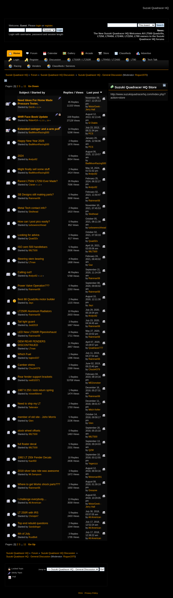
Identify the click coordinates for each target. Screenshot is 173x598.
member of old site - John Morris (37, 417)
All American (35, 502)
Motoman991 (95, 477)
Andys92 (33, 159)
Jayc (31, 302)
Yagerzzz (93, 463)
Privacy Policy (91, 593)
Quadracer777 (96, 348)
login (38, 25)
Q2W (91, 450)
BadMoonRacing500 (39, 132)
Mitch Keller (94, 409)
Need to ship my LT (29, 403)
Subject (24, 92)
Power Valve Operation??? (33, 285)
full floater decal (27, 444)
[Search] (122, 25)
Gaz (91, 265)
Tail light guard (26, 321)
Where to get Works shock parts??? (39, 484)
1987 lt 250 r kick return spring (36, 390)
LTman (32, 262)
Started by (38, 92)
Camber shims (26, 364)
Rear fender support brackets (35, 376)
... (22, 86)
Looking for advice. (29, 235)
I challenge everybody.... (32, 499)
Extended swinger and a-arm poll (38, 129)
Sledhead (33, 211)
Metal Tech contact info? (32, 208)
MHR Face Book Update (33, 116)
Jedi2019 (33, 325)
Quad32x (33, 238)
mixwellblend (35, 393)
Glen (31, 420)
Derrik (32, 107)
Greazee (93, 490)
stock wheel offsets (29, 430)
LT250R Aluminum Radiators (34, 311)
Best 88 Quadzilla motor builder (36, 299)
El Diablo (93, 123)
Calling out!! (25, 272)
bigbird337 (34, 358)
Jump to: (42, 569)
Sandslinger (35, 526)
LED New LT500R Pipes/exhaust (37, 332)
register (49, 25)
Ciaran (32, 184)
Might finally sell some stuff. (34, 169)
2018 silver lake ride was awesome (38, 470)
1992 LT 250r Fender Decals (34, 457)
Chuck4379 (34, 368)
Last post (95, 92)
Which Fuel (24, 354)
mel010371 (34, 380)
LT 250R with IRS (28, 512)
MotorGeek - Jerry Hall (93, 108)
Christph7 (33, 516)
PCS (91, 133)
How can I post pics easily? (34, 221)
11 (24, 86)
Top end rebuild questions (33, 523)
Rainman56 (34, 198)
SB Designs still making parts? (36, 194)
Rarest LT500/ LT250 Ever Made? (38, 181)
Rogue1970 (141, 75)
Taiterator (33, 407)
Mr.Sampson (35, 474)
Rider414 (33, 120)
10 (48, 120)
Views (80, 92)
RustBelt (33, 537)
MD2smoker (95, 382)
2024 (21, 155)
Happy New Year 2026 (31, 140)
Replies (68, 92)
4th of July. (24, 533)
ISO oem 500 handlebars (32, 246)
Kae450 (33, 461)
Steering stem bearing (31, 258)
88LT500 (33, 250)
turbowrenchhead (37, 225)
